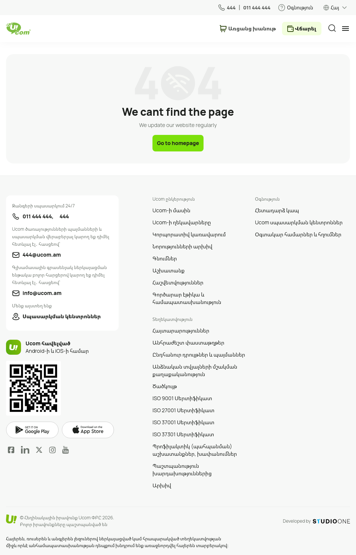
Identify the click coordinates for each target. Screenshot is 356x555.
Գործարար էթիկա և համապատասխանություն (186, 298)
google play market (32, 430)
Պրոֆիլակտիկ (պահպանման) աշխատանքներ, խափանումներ (194, 450)
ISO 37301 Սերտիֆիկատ (183, 434)
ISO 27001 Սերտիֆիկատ (183, 410)
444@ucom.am (42, 254)
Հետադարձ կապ (277, 210)
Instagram (52, 450)
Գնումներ (164, 258)
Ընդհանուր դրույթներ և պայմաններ (198, 354)
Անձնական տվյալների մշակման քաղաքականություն (194, 370)
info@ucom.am (42, 292)
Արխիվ (161, 485)
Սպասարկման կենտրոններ (62, 316)
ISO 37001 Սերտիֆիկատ (183, 422)
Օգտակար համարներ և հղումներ (298, 234)
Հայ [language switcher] (335, 7)
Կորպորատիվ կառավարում (189, 234)
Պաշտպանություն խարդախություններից (182, 469)
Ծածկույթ (164, 386)
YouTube (65, 450)
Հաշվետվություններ (178, 282)
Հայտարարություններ (180, 330)
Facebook (11, 450)
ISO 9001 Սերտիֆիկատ (182, 398)
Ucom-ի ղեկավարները (181, 222)
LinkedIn (25, 450)
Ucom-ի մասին (171, 210)
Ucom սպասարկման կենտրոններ (298, 222)
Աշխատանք (168, 270)
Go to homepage (178, 143)
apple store (88, 430)
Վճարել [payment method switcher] (305, 28)
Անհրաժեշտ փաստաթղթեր (188, 342)
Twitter (39, 450)
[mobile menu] (345, 29)
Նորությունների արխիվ (182, 246)
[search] (331, 28)
